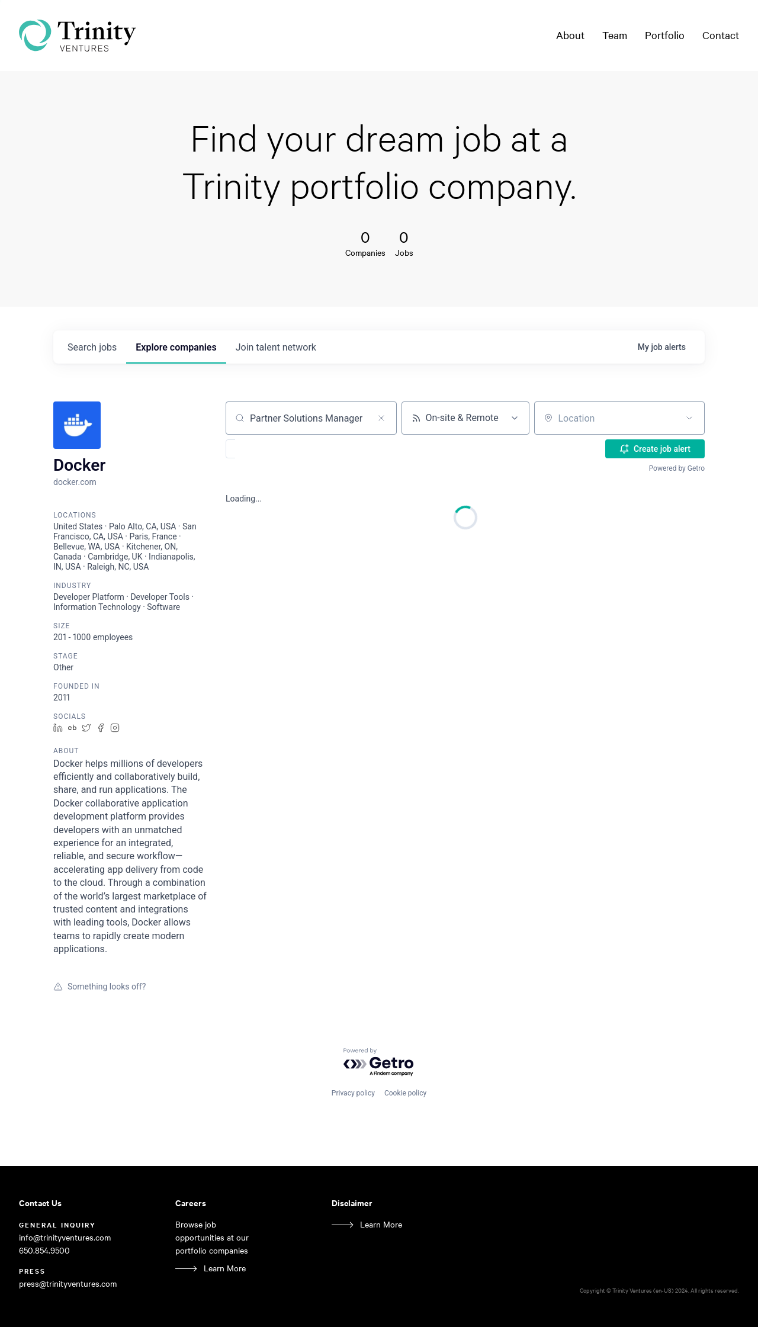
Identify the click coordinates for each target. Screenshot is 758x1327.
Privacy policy (353, 1093)
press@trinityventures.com (68, 1283)
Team (614, 35)
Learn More (225, 1268)
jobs (92, 347)
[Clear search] (381, 418)
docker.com (75, 482)
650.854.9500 (44, 1250)
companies (176, 347)
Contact (720, 35)
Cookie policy (405, 1093)
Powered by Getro (677, 468)
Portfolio (665, 35)
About (570, 35)
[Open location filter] (689, 418)
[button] (265, 448)
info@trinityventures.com (65, 1237)
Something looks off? (99, 986)
